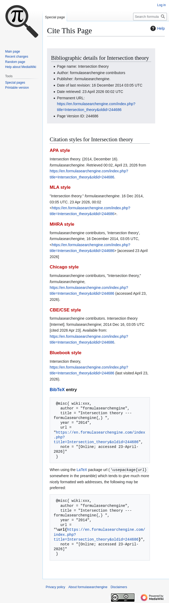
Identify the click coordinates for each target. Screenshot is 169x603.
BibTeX (57, 389)
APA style (60, 150)
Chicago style (64, 267)
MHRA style (62, 224)
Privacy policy (55, 587)
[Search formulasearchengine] (150, 16)
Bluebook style (65, 352)
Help (157, 28)
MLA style (60, 187)
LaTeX (82, 470)
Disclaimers (119, 587)
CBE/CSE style (65, 310)
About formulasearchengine (87, 587)
